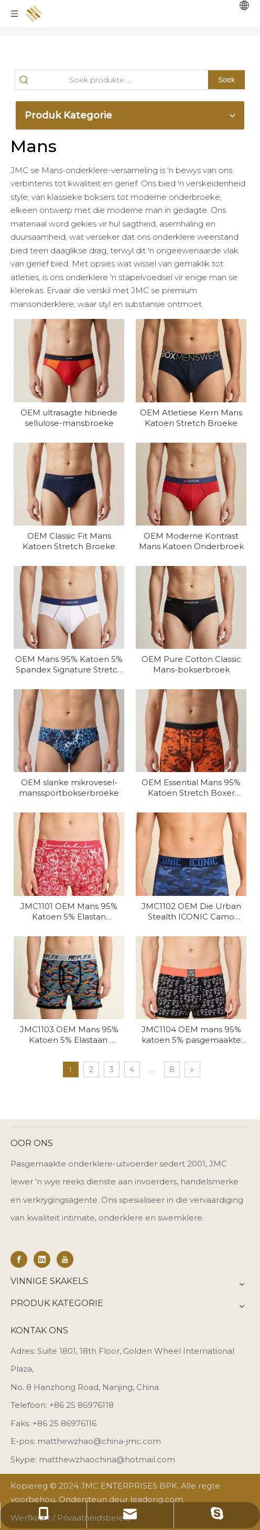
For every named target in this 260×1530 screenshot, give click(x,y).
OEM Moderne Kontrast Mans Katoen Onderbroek (191, 541)
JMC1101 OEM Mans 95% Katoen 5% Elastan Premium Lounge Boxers (69, 911)
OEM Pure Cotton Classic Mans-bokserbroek (191, 664)
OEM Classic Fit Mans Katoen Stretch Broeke (69, 541)
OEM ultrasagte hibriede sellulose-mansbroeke (68, 418)
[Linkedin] (42, 1259)
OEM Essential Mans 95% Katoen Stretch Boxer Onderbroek (191, 787)
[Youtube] (65, 1259)
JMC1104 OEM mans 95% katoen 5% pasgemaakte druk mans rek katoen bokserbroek (191, 1034)
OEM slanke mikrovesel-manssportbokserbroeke (69, 787)
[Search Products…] (120, 79)
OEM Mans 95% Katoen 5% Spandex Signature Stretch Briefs (69, 664)
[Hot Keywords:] (226, 79)
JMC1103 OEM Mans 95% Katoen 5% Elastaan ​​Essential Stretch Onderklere (69, 1034)
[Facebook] (18, 1259)
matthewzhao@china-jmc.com (99, 1441)
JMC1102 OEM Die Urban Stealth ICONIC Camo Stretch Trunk (191, 911)
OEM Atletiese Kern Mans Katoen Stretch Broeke (191, 418)
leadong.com (156, 1499)
